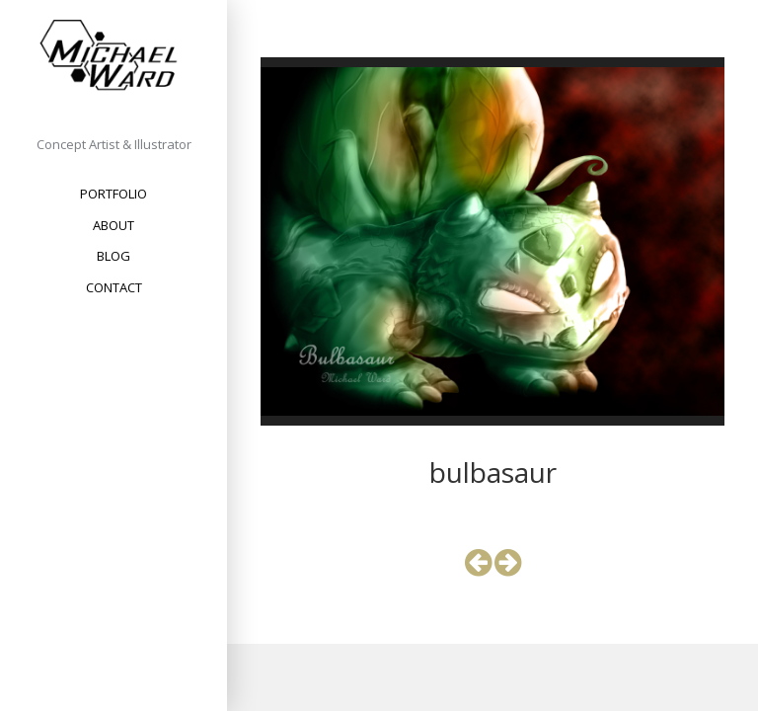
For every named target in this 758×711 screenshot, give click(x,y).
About (113, 225)
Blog (113, 256)
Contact (114, 287)
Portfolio (113, 193)
